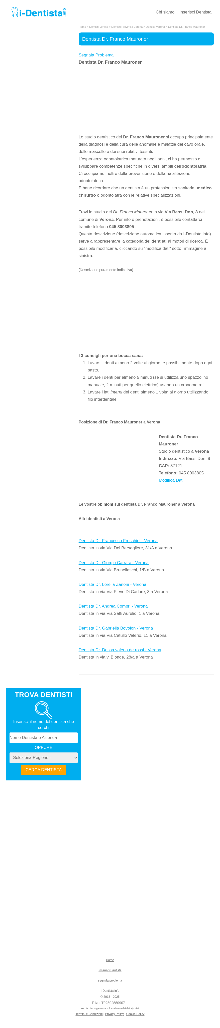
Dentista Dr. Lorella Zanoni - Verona (112, 584)
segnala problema (110, 980)
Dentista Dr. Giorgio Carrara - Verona (114, 562)
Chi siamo (165, 12)
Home (110, 960)
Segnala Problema (96, 55)
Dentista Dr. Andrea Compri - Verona (113, 606)
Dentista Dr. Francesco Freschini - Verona (118, 540)
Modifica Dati (171, 480)
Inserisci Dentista (195, 12)
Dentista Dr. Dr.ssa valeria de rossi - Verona (120, 650)
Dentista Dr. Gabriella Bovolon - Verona (116, 628)
